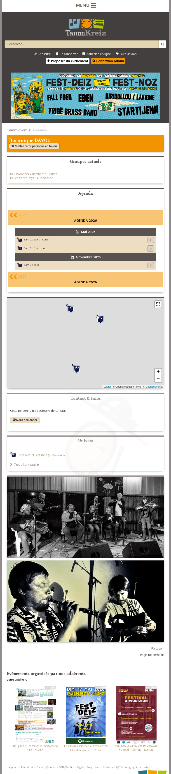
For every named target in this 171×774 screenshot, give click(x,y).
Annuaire (40, 130)
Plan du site (28, 767)
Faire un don (126, 54)
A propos (14, 767)
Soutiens (52, 767)
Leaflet (107, 386)
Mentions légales (75, 767)
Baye (36, 264)
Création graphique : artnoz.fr (136, 767)
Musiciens (58, 455)
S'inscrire (42, 54)
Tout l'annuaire (24, 464)
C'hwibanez (22, 174)
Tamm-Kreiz (17, 130)
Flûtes (53, 174)
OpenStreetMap (154, 386)
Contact (41, 767)
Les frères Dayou (25, 178)
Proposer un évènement (68, 61)
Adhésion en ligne (96, 54)
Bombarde (39, 174)
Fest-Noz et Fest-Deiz (33, 455)
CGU (61, 767)
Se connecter (67, 54)
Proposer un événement (102, 767)
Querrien (39, 248)
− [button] (158, 378)
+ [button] (158, 372)
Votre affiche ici (17, 680)
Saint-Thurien (41, 239)
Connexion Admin (108, 61)
